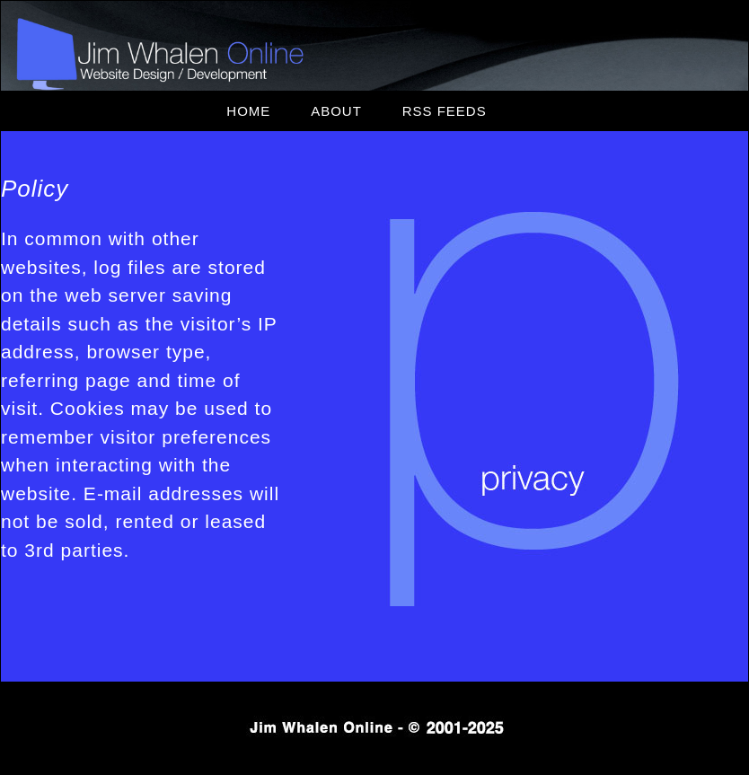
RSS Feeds (444, 111)
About (336, 111)
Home (248, 111)
